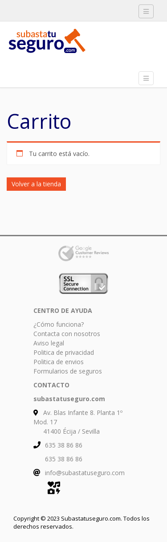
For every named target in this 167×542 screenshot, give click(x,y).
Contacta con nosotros (66, 333)
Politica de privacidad (63, 352)
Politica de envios (58, 361)
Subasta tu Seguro (73, 44)
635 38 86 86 (63, 445)
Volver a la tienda (36, 184)
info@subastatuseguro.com (85, 472)
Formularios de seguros (67, 371)
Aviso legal (48, 343)
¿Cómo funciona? (58, 324)
